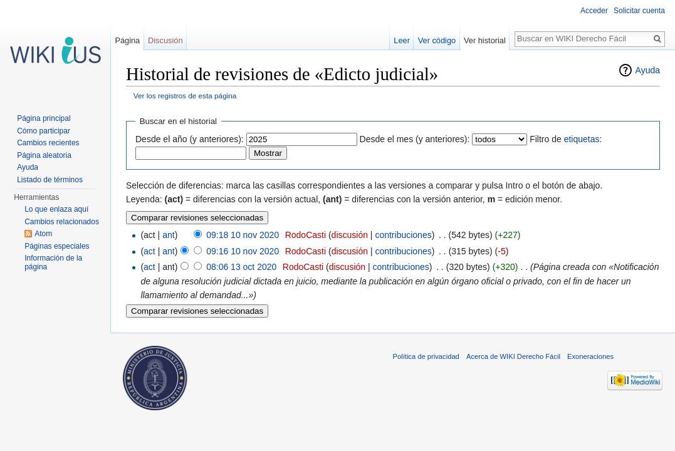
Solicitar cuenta (639, 10)
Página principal (43, 118)
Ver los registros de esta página (185, 95)
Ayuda (648, 70)
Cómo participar (43, 131)
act (149, 251)
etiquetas (582, 139)
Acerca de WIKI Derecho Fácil (513, 356)
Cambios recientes (48, 142)
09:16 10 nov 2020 (242, 251)
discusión (350, 235)
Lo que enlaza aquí (56, 209)
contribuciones (403, 235)
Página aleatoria (44, 155)
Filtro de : (566, 139)
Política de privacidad (426, 356)
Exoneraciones (590, 356)
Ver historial (485, 40)
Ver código (437, 40)
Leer (402, 40)
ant (168, 235)
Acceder (594, 10)
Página (127, 40)
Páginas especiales (56, 246)
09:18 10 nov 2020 (242, 235)
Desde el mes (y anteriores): (415, 139)
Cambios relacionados (61, 221)
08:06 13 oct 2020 (241, 267)
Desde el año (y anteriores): (189, 139)
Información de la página (53, 262)
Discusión (165, 40)
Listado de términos (50, 179)
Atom (43, 233)
